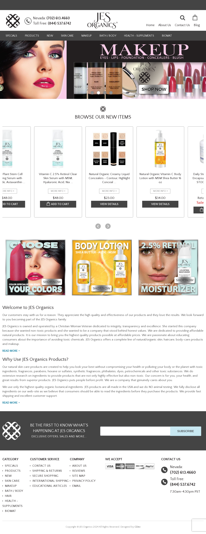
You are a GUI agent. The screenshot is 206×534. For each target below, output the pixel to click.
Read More (10, 351)
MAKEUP (86, 35)
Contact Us (182, 25)
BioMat (167, 35)
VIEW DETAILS (118, 204)
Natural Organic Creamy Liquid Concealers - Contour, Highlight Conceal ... (118, 178)
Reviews (78, 471)
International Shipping (50, 481)
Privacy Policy (84, 481)
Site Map (78, 476)
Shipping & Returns (47, 471)
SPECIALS (11, 35)
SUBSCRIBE (185, 431)
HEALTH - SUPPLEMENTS (139, 35)
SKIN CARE (67, 35)
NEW (50, 35)
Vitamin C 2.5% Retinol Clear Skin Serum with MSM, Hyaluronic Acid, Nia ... (67, 178)
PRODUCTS (32, 35)
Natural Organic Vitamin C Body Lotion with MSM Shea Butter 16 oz (170, 178)
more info (15, 191)
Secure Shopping (45, 476)
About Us (164, 25)
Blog (197, 25)
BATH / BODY (108, 35)
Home (150, 25)
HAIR (8, 496)
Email (76, 486)
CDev (137, 527)
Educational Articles (49, 486)
